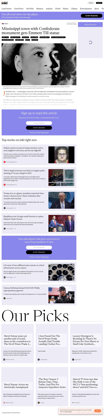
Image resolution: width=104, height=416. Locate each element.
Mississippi (25, 37)
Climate (74, 9)
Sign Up (99, 3)
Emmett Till (5, 37)
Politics (65, 9)
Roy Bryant (34, 39)
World (57, 9)
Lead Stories (7, 9)
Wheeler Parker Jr (44, 37)
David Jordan (34, 37)
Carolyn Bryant (19, 39)
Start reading (91, 16)
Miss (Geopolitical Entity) (58, 37)
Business (39, 9)
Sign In (91, 3)
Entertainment (86, 9)
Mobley (27, 39)
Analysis (49, 9)
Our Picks (30, 9)
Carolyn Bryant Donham (8, 39)
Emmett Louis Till (15, 37)
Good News (18, 9)
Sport (96, 9)
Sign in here (45, 132)
